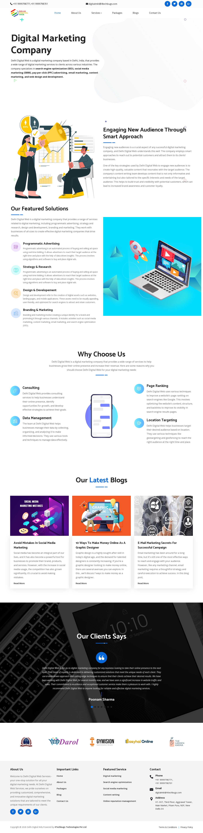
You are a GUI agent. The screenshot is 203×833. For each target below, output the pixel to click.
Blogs (136, 12)
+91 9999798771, (22, 3)
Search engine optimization (117, 782)
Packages (117, 12)
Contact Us (155, 12)
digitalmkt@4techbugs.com (103, 3)
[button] (91, 707)
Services (96, 12)
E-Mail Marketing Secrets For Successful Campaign (157, 545)
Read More (19, 583)
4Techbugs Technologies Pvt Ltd (70, 827)
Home (57, 12)
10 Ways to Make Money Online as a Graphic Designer (101, 545)
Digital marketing (112, 775)
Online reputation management (119, 801)
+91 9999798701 (39, 3)
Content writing (111, 794)
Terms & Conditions (168, 827)
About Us (76, 12)
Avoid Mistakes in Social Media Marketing (34, 545)
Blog (59, 794)
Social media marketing (115, 788)
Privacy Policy (186, 827)
